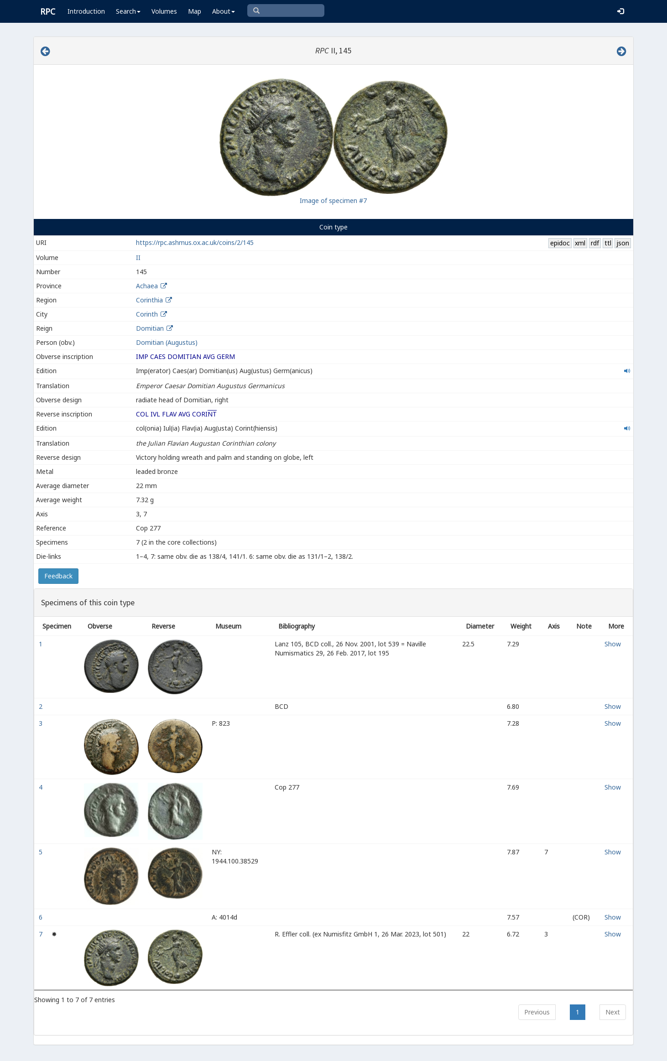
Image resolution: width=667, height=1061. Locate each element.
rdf (595, 243)
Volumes (164, 11)
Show (612, 644)
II (138, 257)
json (622, 243)
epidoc (560, 243)
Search (128, 11)
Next (612, 1012)
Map (194, 11)
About (223, 11)
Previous (537, 1012)
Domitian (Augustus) (167, 342)
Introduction (86, 11)
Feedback (58, 576)
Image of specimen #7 (333, 200)
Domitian (150, 328)
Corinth (147, 314)
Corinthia (149, 300)
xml (580, 243)
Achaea (147, 285)
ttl (607, 243)
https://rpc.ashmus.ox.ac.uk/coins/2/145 (195, 242)
